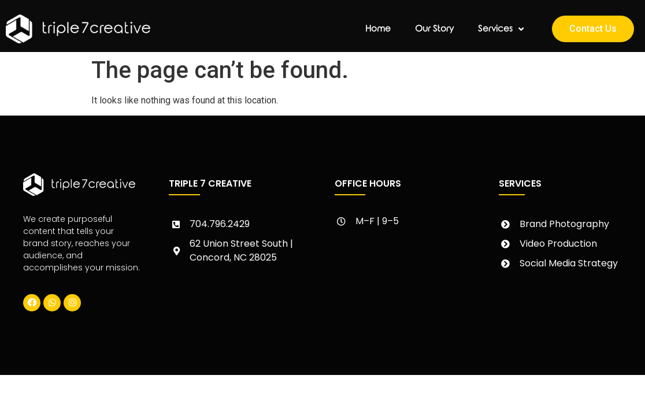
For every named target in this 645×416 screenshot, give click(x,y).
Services (501, 29)
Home (378, 29)
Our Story (434, 29)
